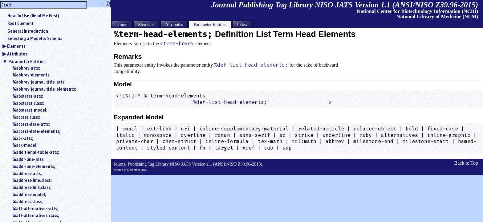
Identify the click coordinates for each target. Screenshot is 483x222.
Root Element (20, 23)
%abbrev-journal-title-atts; (38, 82)
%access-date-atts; (31, 124)
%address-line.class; (31, 180)
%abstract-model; (29, 110)
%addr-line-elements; (33, 166)
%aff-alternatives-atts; (35, 208)
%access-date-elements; (36, 131)
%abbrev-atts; (26, 68)
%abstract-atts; (27, 96)
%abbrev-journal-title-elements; (44, 89)
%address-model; (29, 194)
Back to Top (466, 163)
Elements (16, 46)
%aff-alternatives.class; (35, 215)
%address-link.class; (31, 187)
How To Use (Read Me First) (33, 15)
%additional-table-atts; (35, 152)
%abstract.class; (28, 103)
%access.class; (26, 117)
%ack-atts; (22, 138)
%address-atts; (27, 173)
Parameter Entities (26, 61)
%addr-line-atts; (28, 159)
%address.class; (27, 201)
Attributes (17, 54)
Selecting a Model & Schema (35, 38)
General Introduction (27, 31)
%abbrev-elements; (31, 75)
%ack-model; (24, 145)
